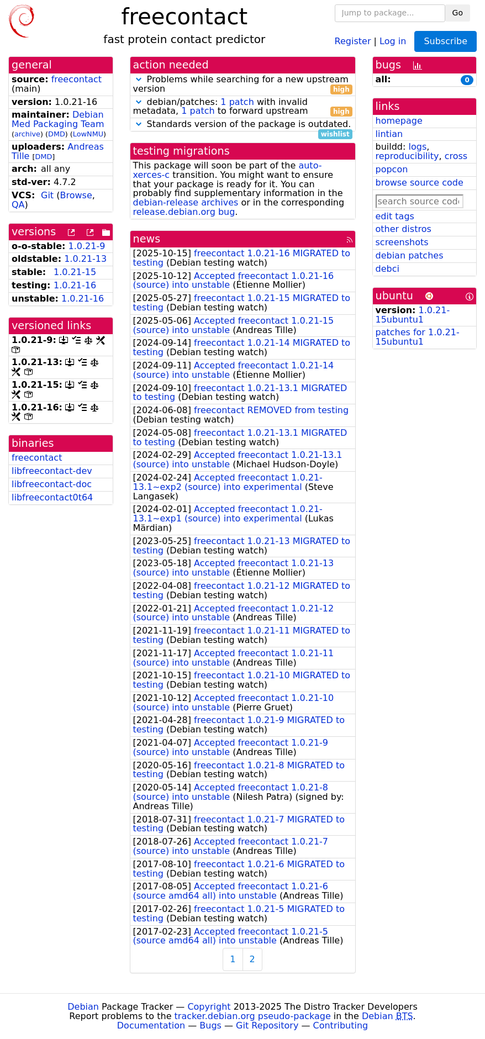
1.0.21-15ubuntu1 (413, 315)
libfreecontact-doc (52, 484)
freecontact (76, 79)
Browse (76, 195)
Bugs (210, 1025)
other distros (403, 229)
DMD (56, 134)
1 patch (237, 102)
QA (18, 204)
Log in (392, 40)
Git (47, 195)
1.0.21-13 (85, 259)
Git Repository (267, 1025)
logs (417, 146)
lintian (389, 134)
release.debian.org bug (184, 212)
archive (27, 134)
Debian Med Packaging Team (58, 119)
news (147, 239)
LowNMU (88, 134)
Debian (83, 1006)
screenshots (402, 242)
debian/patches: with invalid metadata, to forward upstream (242, 107)
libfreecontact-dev (52, 471)
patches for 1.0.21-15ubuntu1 (418, 337)
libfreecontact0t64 (52, 497)
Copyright (208, 1006)
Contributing (340, 1025)
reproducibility (407, 156)
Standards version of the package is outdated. (242, 124)
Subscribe (445, 41)
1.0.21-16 (75, 285)
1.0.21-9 (87, 246)
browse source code (419, 182)
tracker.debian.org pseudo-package (253, 1016)
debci (387, 268)
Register (353, 40)
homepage (399, 120)
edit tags (395, 216)
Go (457, 12)
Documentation (151, 1025)
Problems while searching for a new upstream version (242, 84)
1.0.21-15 (75, 272)
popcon (392, 169)
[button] (138, 79)
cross (456, 156)
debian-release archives (186, 202)
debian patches (410, 255)
